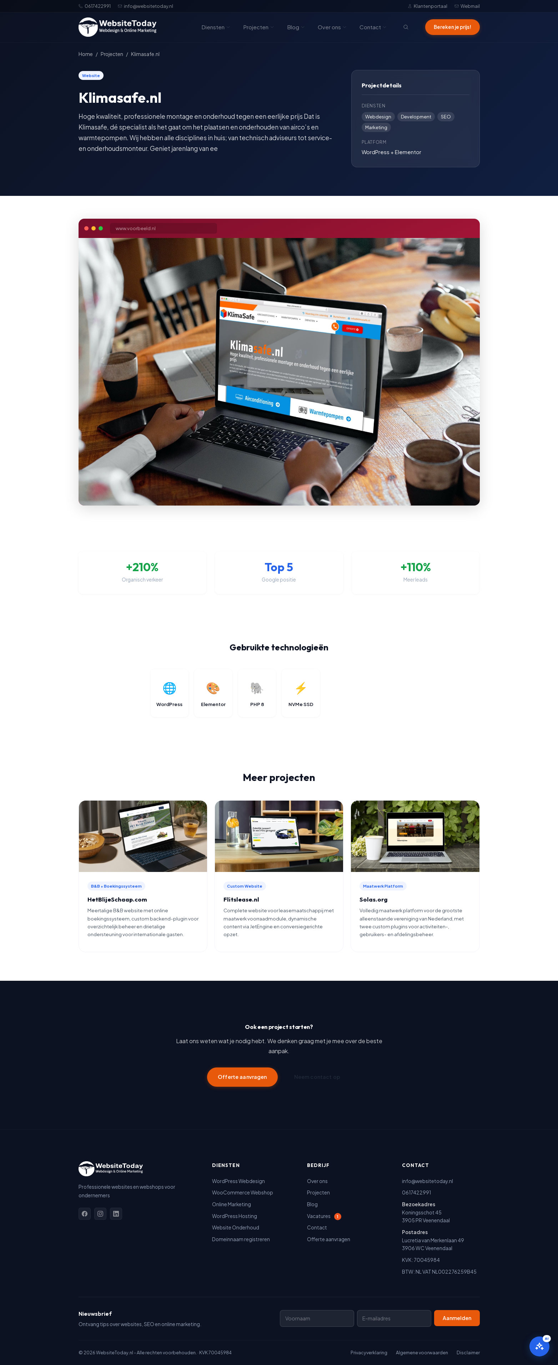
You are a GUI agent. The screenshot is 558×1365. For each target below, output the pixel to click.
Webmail (467, 6)
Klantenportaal (427, 6)
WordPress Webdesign (238, 1181)
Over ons (332, 27)
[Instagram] (100, 1214)
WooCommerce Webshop (242, 1192)
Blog (296, 27)
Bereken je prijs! (452, 27)
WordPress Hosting (234, 1216)
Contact (373, 27)
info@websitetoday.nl (145, 6)
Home (86, 54)
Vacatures (324, 1216)
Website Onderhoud (235, 1227)
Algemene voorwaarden (422, 1352)
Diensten (215, 27)
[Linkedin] (116, 1214)
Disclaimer (468, 1352)
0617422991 (95, 6)
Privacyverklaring (369, 1352)
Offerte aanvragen (242, 1077)
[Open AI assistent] (539, 1346)
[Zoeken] (405, 27)
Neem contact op (317, 1077)
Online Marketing (231, 1204)
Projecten (258, 27)
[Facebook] (85, 1214)
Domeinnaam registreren (241, 1239)
